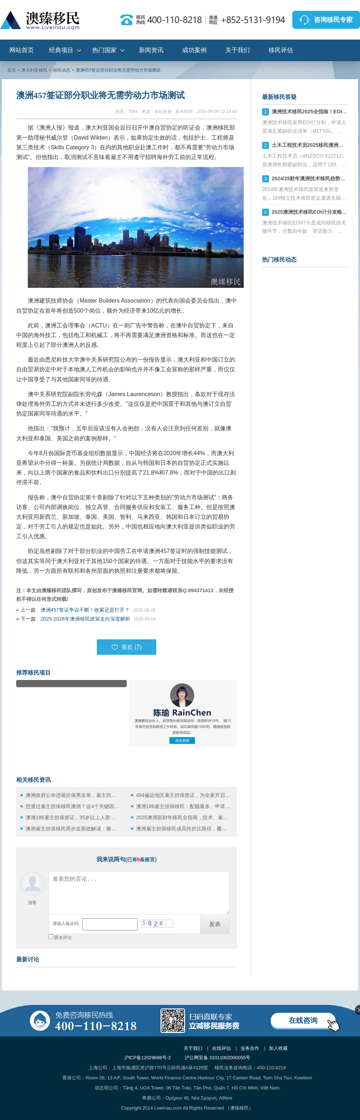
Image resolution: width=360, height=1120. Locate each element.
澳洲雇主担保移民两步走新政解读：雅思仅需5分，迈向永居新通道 (73, 828)
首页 (11, 70)
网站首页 (21, 50)
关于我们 (237, 50)
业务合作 (249, 1048)
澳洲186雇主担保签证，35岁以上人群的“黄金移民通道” (73, 817)
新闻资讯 (151, 50)
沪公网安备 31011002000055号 (218, 1057)
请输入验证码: (66, 923)
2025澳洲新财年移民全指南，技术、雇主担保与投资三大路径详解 (183, 817)
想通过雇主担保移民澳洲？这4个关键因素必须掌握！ (73, 806)
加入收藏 (278, 1048)
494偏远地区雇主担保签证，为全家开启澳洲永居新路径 (183, 795)
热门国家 (104, 50)
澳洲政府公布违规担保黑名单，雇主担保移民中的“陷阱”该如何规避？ (73, 795)
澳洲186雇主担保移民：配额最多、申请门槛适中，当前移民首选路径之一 (183, 806)
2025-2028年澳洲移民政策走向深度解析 (85, 619)
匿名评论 (63, 937)
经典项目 (61, 50)
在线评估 (221, 1048)
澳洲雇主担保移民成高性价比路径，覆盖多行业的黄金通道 (183, 828)
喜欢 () (126, 647)
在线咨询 (303, 1020)
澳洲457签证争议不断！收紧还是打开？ (85, 610)
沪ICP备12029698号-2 (147, 1057)
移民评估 (281, 50)
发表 (215, 924)
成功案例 (194, 50)
